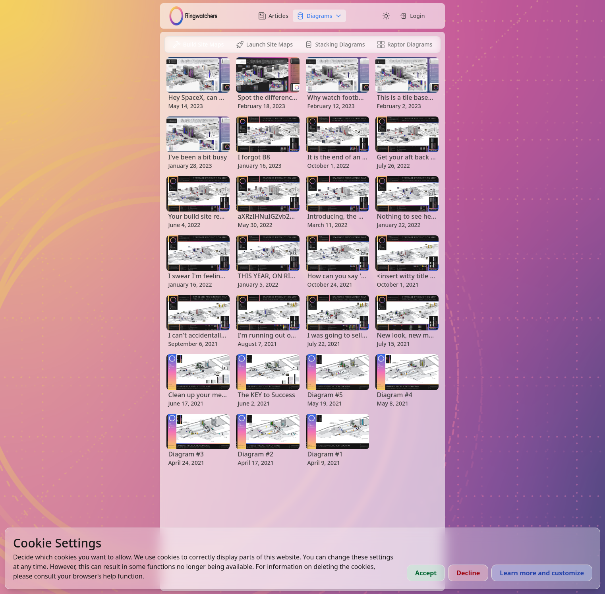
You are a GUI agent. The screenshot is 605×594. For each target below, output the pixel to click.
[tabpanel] (302, 262)
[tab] (198, 44)
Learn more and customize (542, 573)
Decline (468, 573)
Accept (426, 573)
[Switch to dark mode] (386, 16)
